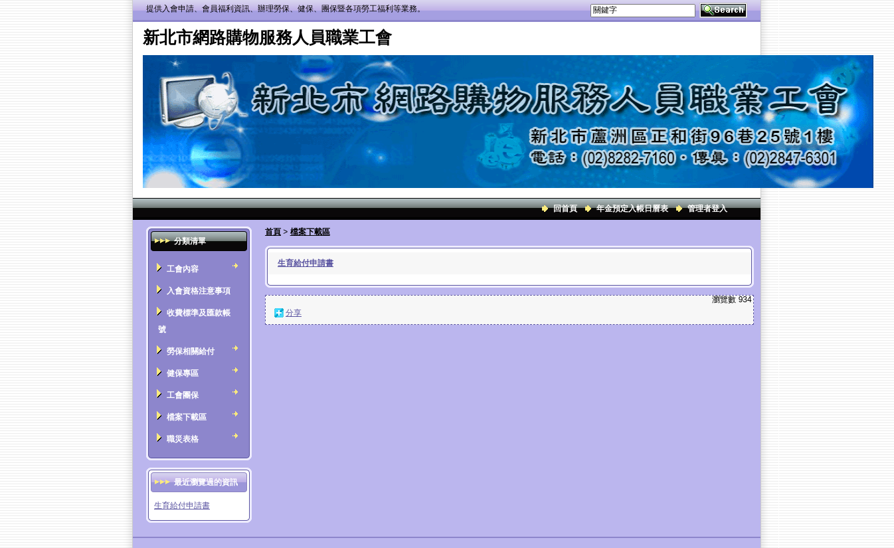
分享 (294, 313)
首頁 (273, 231)
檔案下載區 (310, 231)
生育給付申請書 (182, 505)
